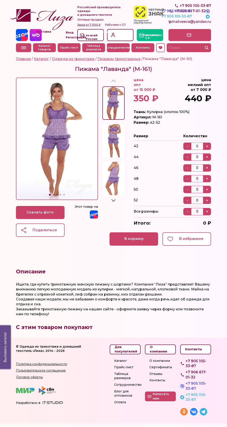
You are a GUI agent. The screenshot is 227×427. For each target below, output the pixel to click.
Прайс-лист (69, 51)
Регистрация (124, 41)
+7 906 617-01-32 (196, 378)
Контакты (143, 51)
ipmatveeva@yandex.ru (189, 26)
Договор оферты (29, 381)
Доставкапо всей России (93, 38)
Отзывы (155, 377)
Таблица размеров (93, 51)
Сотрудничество (118, 51)
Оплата (120, 406)
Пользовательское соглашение (41, 374)
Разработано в (28, 406)
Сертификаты (160, 371)
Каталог (120, 364)
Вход (119, 35)
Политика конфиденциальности (41, 368)
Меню (23, 51)
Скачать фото (40, 216)
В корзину (133, 242)
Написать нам (192, 38)
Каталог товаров (44, 51)
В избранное (191, 242)
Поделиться (45, 233)
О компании (159, 364)
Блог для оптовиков (123, 397)
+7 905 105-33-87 (195, 16)
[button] (50, 198)
